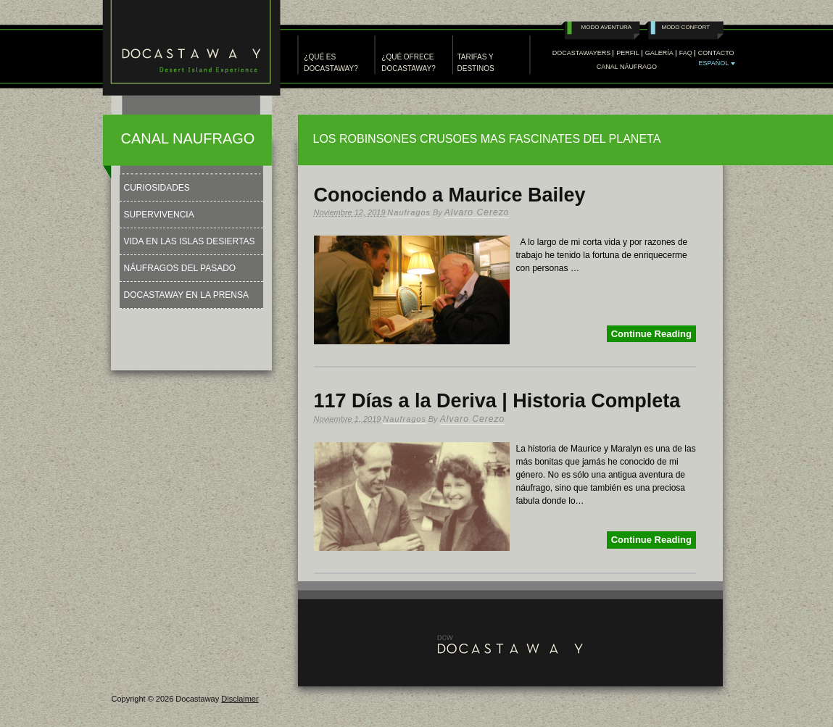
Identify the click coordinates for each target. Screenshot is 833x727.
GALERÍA (659, 53)
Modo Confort (686, 27)
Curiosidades (157, 188)
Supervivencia (159, 214)
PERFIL (627, 53)
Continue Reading (651, 333)
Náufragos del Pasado (180, 268)
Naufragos (409, 212)
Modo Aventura (606, 27)
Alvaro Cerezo (477, 212)
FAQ (685, 53)
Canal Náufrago (627, 67)
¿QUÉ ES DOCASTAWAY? (330, 62)
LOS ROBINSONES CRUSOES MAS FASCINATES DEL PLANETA (487, 139)
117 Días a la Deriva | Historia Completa (497, 401)
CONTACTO (716, 53)
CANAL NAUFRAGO (188, 138)
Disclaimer (239, 698)
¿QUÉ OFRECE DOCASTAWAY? (408, 62)
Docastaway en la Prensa (186, 295)
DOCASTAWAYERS (581, 53)
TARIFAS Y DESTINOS (475, 62)
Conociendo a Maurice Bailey (450, 195)
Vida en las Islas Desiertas (189, 241)
